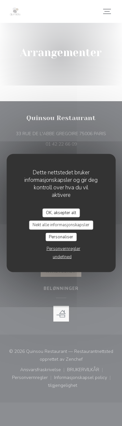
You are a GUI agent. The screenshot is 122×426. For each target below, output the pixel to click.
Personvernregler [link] (63, 249)
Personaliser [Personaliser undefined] (61, 237)
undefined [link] (62, 257)
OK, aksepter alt (61, 212)
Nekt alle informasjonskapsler (61, 225)
